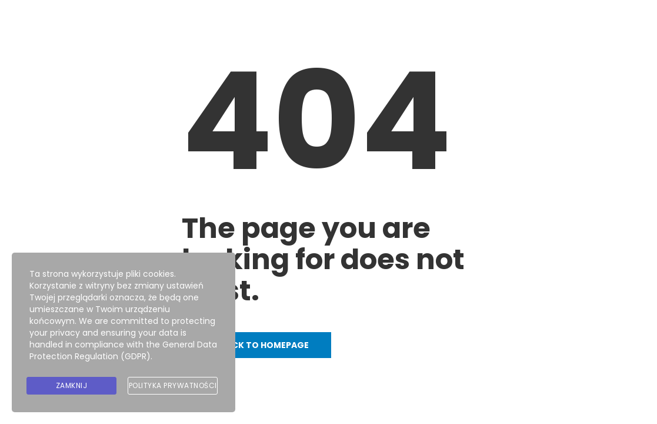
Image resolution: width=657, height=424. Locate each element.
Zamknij (72, 385)
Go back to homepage (256, 345)
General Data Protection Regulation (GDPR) (123, 350)
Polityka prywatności (173, 385)
